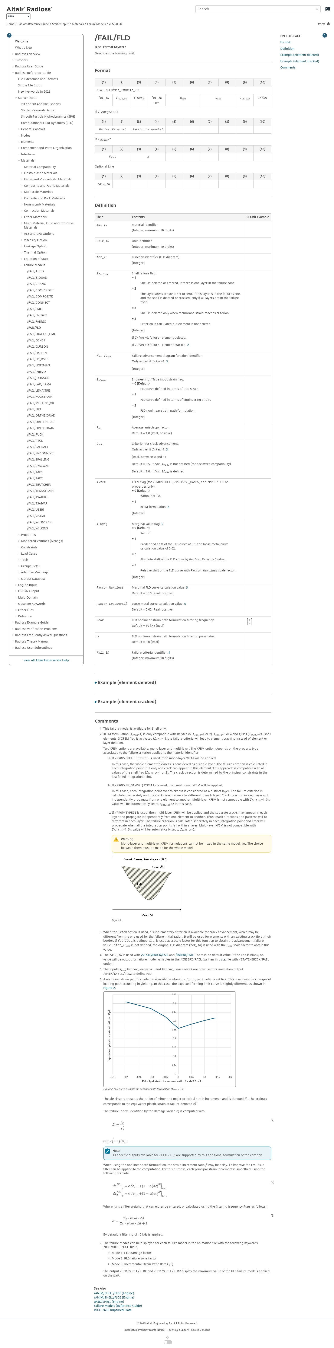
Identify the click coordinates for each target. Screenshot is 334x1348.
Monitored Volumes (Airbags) (42, 541)
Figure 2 (109, 988)
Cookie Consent (200, 1330)
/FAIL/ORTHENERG (40, 422)
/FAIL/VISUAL (36, 516)
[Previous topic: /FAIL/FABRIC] (319, 24)
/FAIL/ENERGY (37, 315)
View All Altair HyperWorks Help (46, 660)
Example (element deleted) (299, 55)
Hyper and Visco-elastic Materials (48, 179)
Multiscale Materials (38, 192)
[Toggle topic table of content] (324, 35)
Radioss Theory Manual (32, 641)
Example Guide (32, 622)
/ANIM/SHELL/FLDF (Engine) (114, 1293)
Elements (27, 142)
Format (285, 42)
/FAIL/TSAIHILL (37, 497)
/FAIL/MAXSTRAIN (40, 397)
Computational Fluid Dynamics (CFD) (47, 123)
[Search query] (258, 9)
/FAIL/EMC (34, 309)
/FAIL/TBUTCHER (39, 484)
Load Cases (29, 553)
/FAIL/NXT (34, 409)
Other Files (26, 610)
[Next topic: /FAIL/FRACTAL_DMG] (324, 24)
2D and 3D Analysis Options (41, 104)
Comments (288, 67)
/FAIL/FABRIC (36, 321)
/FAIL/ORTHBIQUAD (41, 415)
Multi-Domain (28, 597)
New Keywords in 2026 (34, 91)
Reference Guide (33, 24)
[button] (13, 41)
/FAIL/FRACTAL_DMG (41, 334)
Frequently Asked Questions (41, 635)
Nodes (25, 135)
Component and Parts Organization (46, 148)
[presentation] (148, 157)
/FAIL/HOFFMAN (38, 365)
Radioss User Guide (29, 66)
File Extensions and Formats (38, 79)
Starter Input (60, 24)
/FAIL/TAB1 (35, 472)
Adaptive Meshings (35, 572)
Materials (78, 24)
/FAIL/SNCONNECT (40, 453)
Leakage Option (35, 246)
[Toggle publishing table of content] (9, 35)
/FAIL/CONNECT (38, 302)
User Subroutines (33, 648)
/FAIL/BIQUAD (37, 277)
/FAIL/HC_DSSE (37, 359)
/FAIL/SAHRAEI (37, 447)
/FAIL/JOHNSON (38, 378)
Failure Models (96, 24)
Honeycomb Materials (39, 204)
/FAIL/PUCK (35, 434)
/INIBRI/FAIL (184, 955)
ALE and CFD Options (39, 234)
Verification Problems (36, 629)
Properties (28, 535)
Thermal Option (35, 252)
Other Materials (35, 217)
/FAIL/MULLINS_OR (40, 403)
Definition (25, 616)
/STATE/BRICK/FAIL (154, 955)
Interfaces (28, 154)
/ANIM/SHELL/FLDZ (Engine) (114, 1297)
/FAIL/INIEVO (36, 372)
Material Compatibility (40, 167)
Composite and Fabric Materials (46, 186)
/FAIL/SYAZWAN (38, 466)
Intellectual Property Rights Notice (144, 1330)
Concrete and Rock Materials (44, 198)
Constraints (29, 547)
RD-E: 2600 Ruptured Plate (113, 1310)
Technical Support (178, 1330)
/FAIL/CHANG (36, 284)
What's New (23, 47)
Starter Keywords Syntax (38, 110)
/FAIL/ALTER (35, 271)
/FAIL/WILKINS (37, 528)
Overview (27, 54)
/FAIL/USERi (35, 509)
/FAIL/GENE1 (36, 340)
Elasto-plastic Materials (40, 173)
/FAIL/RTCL (35, 441)
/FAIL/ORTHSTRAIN (40, 428)
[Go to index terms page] (323, 11)
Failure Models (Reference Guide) (118, 1306)
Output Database (33, 579)
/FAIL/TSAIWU (37, 503)
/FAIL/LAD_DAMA (39, 384)
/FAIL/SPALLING (38, 459)
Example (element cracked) (299, 61)
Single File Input (30, 85)
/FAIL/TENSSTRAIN (40, 491)
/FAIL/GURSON (37, 346)
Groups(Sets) (30, 566)
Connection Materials (39, 210)
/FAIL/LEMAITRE (38, 390)
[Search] (316, 9)
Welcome (21, 41)
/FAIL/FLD (115, 24)
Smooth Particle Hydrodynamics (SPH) (48, 116)
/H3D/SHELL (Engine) (109, 1302)
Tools (25, 560)
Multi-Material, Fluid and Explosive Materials (49, 225)
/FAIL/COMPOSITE (40, 296)
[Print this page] (329, 24)
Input (28, 591)
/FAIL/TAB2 (35, 478)
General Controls (33, 129)
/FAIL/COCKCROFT (40, 290)
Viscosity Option (35, 240)
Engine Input (27, 585)
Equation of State (36, 259)
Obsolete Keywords (32, 604)
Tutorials (21, 60)
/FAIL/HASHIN (37, 353)
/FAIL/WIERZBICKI (40, 522)
